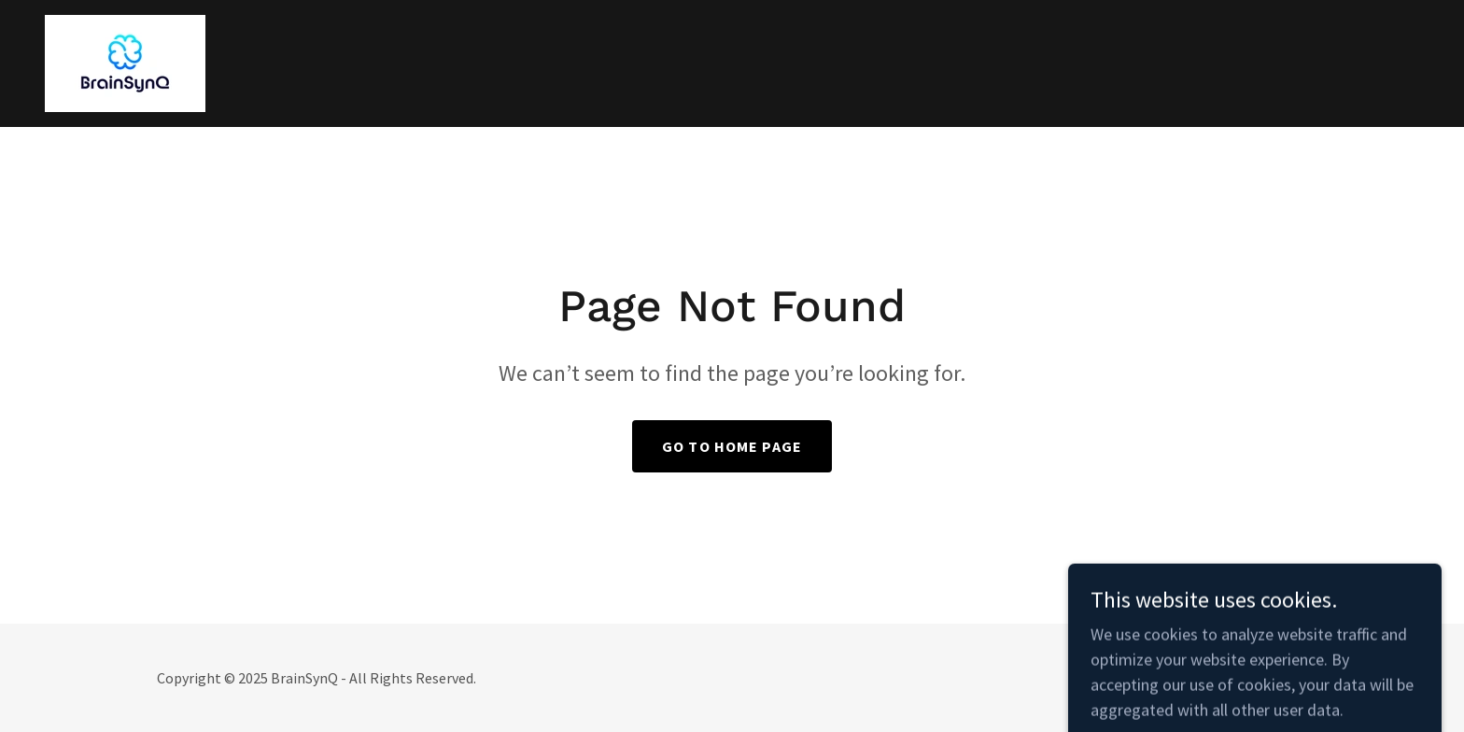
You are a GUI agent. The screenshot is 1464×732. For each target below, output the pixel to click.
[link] (125, 61)
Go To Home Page (732, 446)
